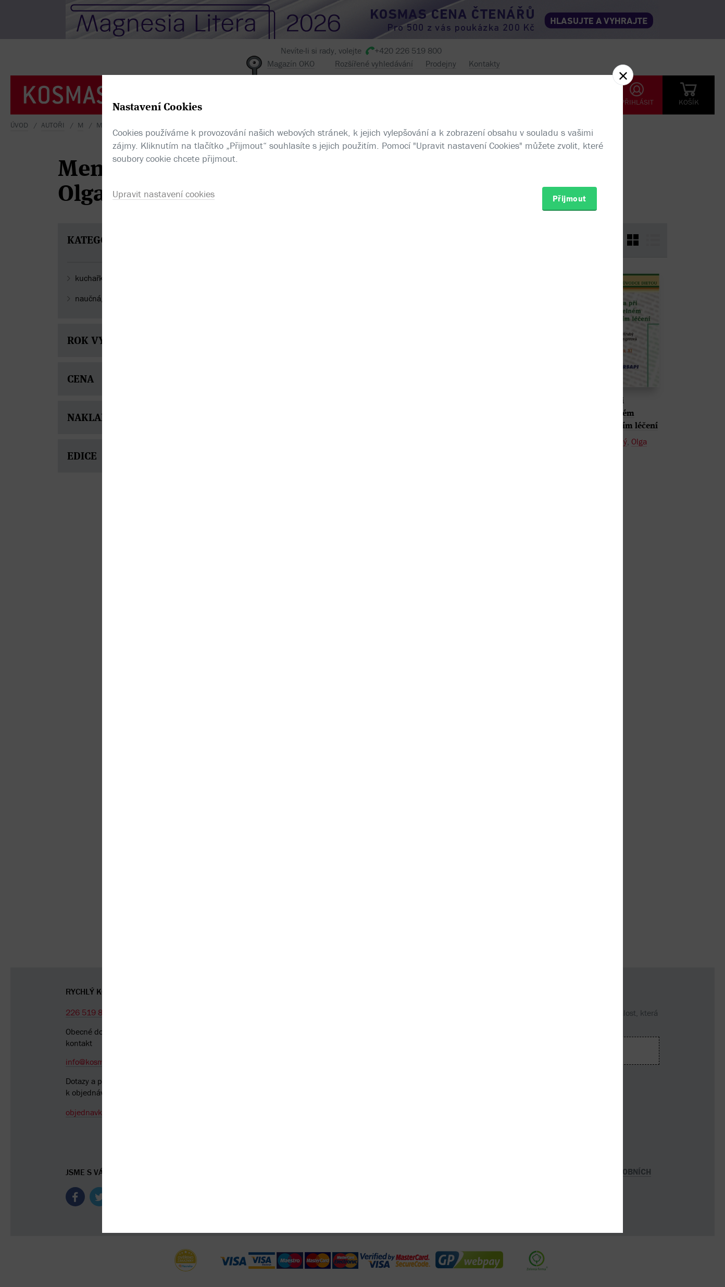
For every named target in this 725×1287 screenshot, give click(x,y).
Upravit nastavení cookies (164, 700)
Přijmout (569, 704)
